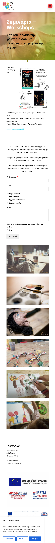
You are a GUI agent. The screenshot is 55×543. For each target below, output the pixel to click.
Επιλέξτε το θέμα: (13, 194)
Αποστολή (13, 236)
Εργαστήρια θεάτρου (17, 200)
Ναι (10, 227)
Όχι (10, 230)
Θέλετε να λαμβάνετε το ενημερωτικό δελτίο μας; (26, 224)
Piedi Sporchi (14, 197)
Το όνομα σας (12, 177)
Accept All (35, 538)
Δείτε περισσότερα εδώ (15, 129)
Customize (9, 538)
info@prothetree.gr (14, 463)
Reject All (22, 538)
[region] (22, 530)
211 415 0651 (13, 461)
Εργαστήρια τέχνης (16, 203)
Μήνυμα (10, 208)
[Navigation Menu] (50, 6)
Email (9, 185)
